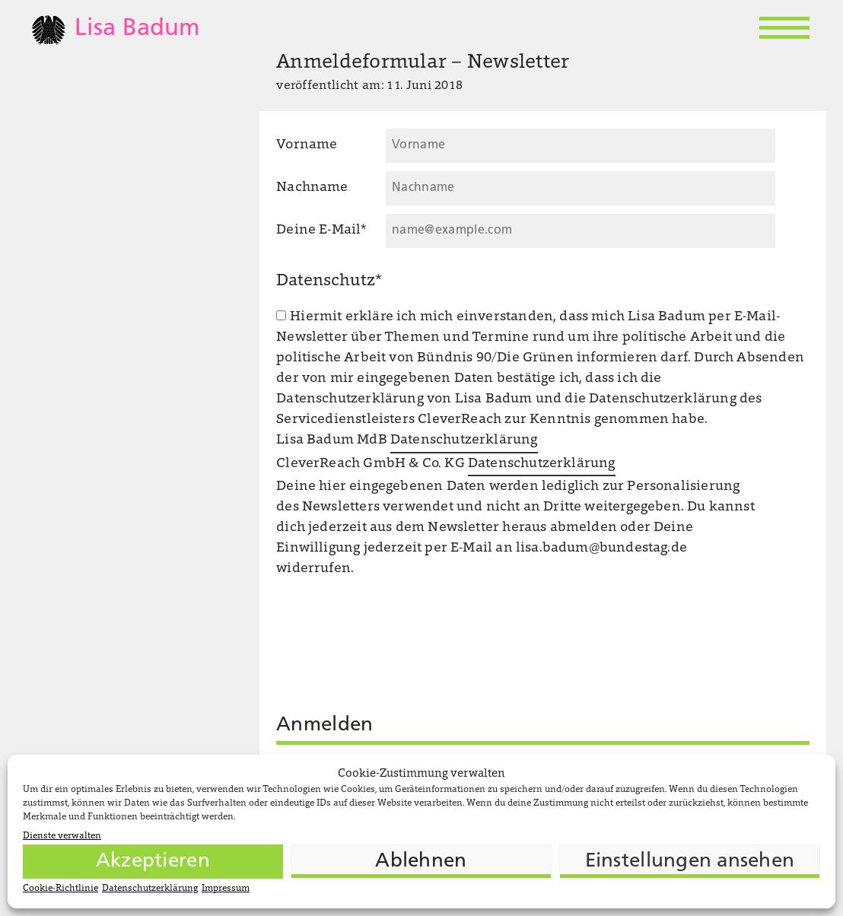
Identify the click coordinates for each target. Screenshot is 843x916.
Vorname (306, 145)
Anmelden (324, 725)
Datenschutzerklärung (150, 888)
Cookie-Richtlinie (60, 888)
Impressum (226, 888)
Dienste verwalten (62, 836)
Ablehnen (420, 861)
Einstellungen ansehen (689, 861)
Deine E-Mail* (321, 230)
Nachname (312, 188)
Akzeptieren (153, 861)
